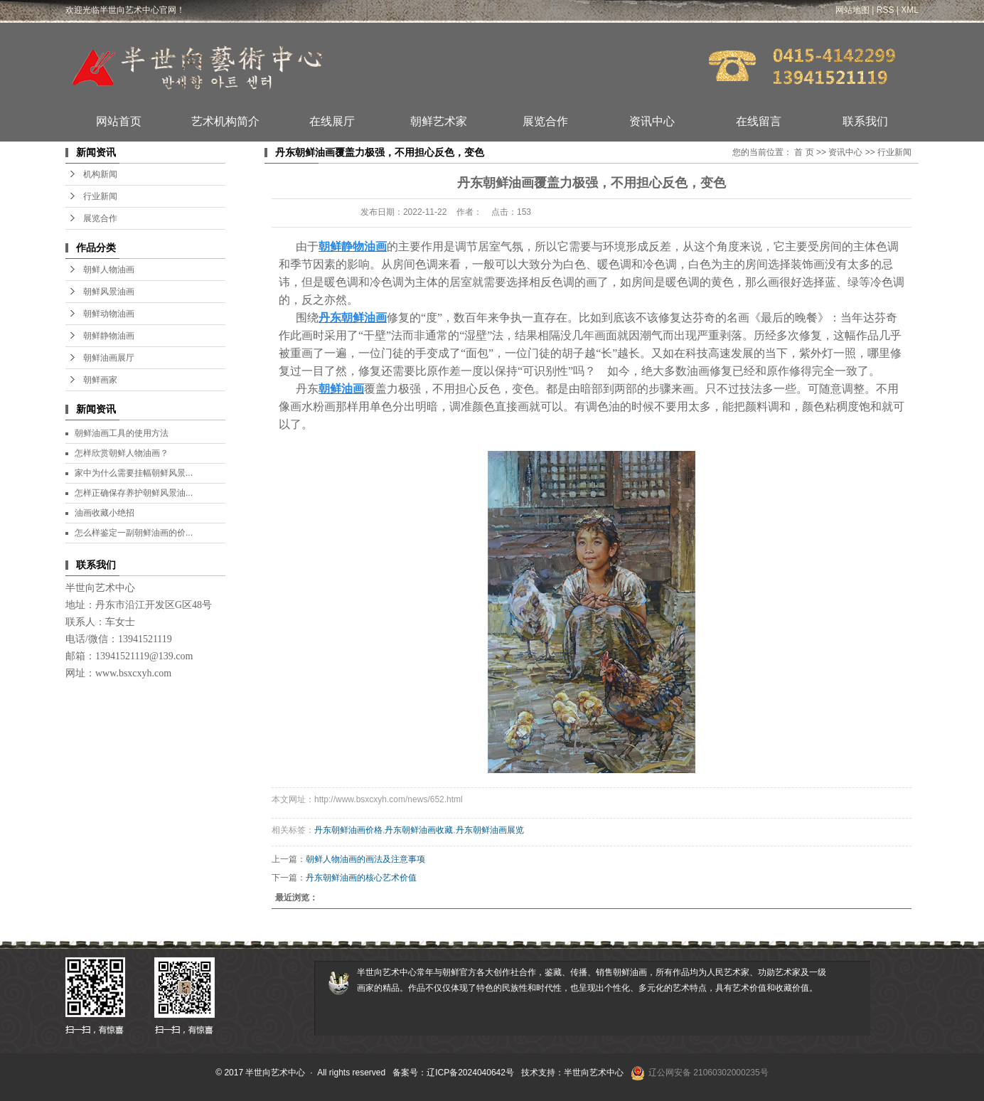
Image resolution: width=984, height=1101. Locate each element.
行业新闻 (100, 196)
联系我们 (865, 121)
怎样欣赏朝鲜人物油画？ (122, 453)
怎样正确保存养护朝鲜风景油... (134, 493)
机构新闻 (100, 174)
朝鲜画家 (100, 380)
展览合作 (545, 121)
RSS (885, 10)
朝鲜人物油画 (108, 270)
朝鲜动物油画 (108, 314)
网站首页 (118, 121)
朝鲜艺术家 (438, 121)
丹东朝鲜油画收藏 (419, 830)
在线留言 (758, 121)
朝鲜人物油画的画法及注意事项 (365, 859)
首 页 (803, 152)
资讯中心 (652, 121)
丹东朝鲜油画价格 (348, 830)
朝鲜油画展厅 (108, 358)
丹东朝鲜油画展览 (490, 830)
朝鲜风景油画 (108, 292)
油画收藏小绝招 (104, 513)
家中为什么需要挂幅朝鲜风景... (134, 473)
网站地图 (852, 10)
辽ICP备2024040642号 (470, 1073)
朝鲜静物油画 (108, 336)
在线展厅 (332, 121)
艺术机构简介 (225, 121)
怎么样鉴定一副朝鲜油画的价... (134, 533)
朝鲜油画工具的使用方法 (122, 433)
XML (910, 10)
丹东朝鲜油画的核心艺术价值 (361, 878)
